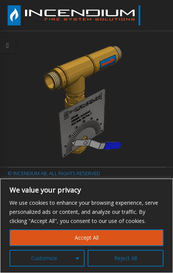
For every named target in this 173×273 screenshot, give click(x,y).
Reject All (125, 258)
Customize (44, 258)
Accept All (87, 237)
